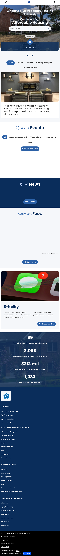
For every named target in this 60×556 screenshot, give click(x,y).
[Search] (48, 28)
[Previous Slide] (28, 55)
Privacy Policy (5, 540)
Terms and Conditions (7, 543)
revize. (17, 551)
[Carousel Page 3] (30, 36)
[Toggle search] (54, 2)
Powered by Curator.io (50, 254)
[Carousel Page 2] (29, 36)
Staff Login (26, 553)
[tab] (10, 62)
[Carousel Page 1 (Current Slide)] (28, 36)
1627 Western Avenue (9, 411)
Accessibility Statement (8, 537)
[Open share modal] (5, 2)
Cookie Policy (5, 547)
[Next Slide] (32, 55)
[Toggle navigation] (2, 2)
